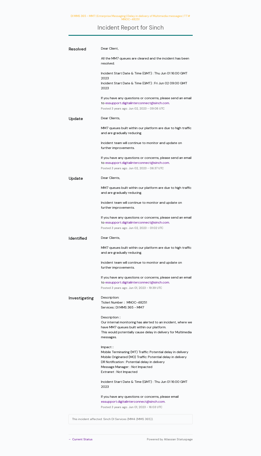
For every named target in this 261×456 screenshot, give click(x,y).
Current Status (81, 439)
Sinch (156, 27)
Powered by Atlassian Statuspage (170, 439)
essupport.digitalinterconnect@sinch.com (137, 103)
